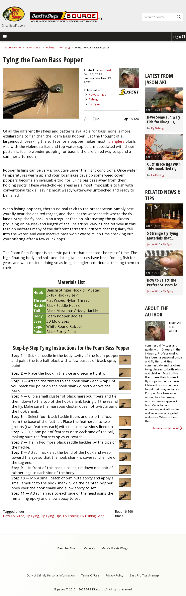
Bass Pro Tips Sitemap (144, 575)
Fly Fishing (71, 516)
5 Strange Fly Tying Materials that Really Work (162, 238)
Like (85, 119)
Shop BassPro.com (13, 25)
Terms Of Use (90, 575)
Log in (177, 37)
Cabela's (89, 548)
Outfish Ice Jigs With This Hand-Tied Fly (164, 166)
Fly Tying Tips (51, 516)
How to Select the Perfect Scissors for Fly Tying (163, 284)
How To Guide (13, 516)
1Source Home (12, 47)
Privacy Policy (114, 575)
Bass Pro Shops (67, 548)
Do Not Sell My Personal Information (51, 575)
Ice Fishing (157, 175)
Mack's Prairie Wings (114, 548)
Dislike (95, 119)
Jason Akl (105, 70)
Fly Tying (64, 47)
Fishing (50, 47)
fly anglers (116, 141)
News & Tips (33, 47)
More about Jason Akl (166, 428)
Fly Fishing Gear (92, 516)
